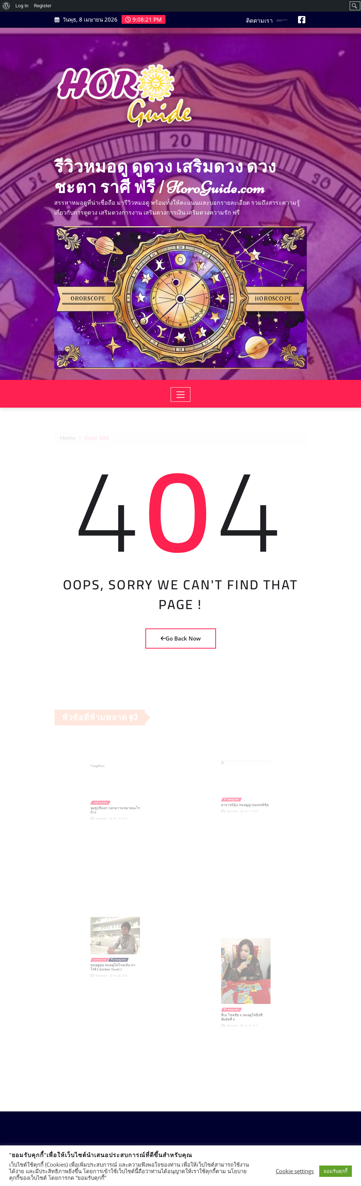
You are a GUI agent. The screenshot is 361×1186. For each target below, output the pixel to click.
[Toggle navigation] (181, 394)
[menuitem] (6, 6)
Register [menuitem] (43, 5)
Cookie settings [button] (295, 1171)
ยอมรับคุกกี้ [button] (335, 1171)
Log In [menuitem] (22, 5)
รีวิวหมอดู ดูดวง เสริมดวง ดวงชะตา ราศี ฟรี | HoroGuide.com (165, 177)
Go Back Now (181, 638)
